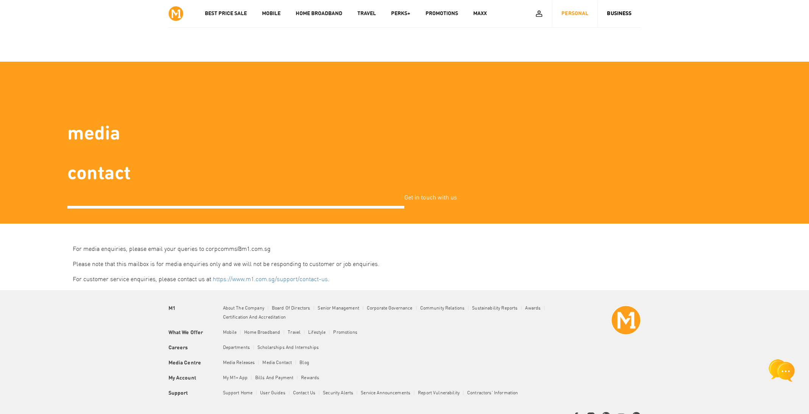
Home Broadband (262, 332)
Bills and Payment (274, 378)
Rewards (310, 378)
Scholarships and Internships (288, 348)
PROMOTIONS (442, 13)
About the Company (243, 308)
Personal (574, 13)
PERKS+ (400, 13)
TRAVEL (366, 13)
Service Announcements (385, 393)
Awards (533, 308)
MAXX (480, 13)
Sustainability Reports (495, 308)
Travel (294, 332)
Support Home (238, 393)
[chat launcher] (781, 370)
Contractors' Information (492, 393)
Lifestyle (317, 332)
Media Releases (239, 363)
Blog (304, 363)
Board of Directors (291, 308)
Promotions (345, 332)
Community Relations (442, 308)
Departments (236, 348)
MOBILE (271, 13)
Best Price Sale (226, 13)
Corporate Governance (390, 308)
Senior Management (338, 308)
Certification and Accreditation (254, 317)
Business (619, 13)
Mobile (230, 332)
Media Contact (277, 363)
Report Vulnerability (439, 393)
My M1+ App (235, 378)
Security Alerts (338, 393)
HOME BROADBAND (319, 13)
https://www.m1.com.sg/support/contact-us (270, 280)
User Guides (272, 393)
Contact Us (304, 393)
